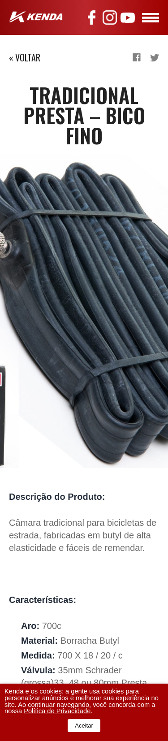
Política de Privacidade (57, 711)
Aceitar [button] (84, 725)
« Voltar (24, 57)
